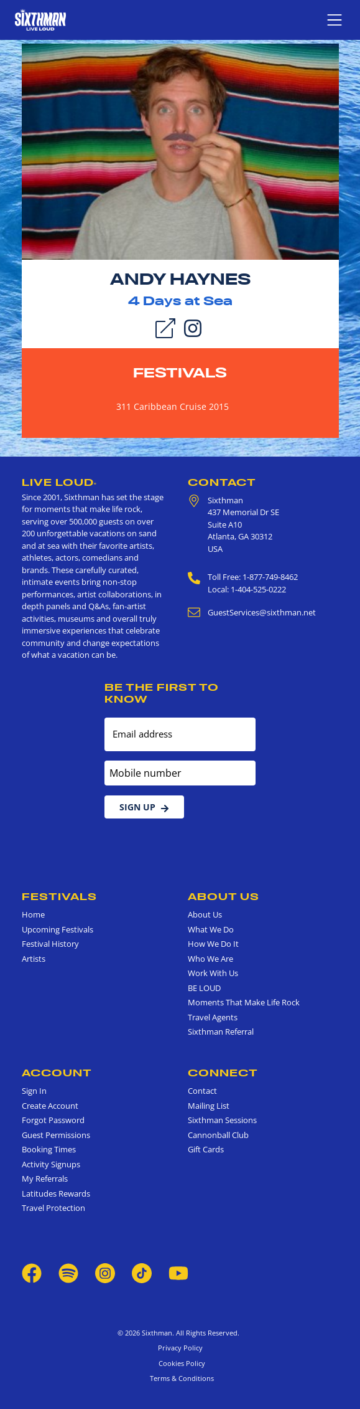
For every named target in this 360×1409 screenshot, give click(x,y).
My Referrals (45, 1178)
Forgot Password (53, 1120)
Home (33, 914)
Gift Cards (206, 1149)
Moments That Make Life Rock (244, 1002)
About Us (223, 896)
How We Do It (213, 943)
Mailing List (208, 1105)
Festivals (180, 372)
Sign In (34, 1090)
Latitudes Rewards (56, 1193)
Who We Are (210, 958)
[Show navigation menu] (334, 20)
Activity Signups (51, 1164)
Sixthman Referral (221, 1031)
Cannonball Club (218, 1135)
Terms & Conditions (180, 1378)
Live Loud (59, 482)
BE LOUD (204, 988)
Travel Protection (53, 1207)
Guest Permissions (56, 1135)
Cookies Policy (180, 1363)
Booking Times (49, 1149)
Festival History (50, 943)
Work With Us (213, 973)
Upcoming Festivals (57, 929)
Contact (222, 482)
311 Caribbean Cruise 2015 (172, 406)
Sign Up (144, 807)
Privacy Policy (180, 1347)
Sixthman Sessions (222, 1120)
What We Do (211, 929)
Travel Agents (213, 1017)
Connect (223, 1072)
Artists (33, 958)
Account (57, 1072)
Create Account (50, 1105)
